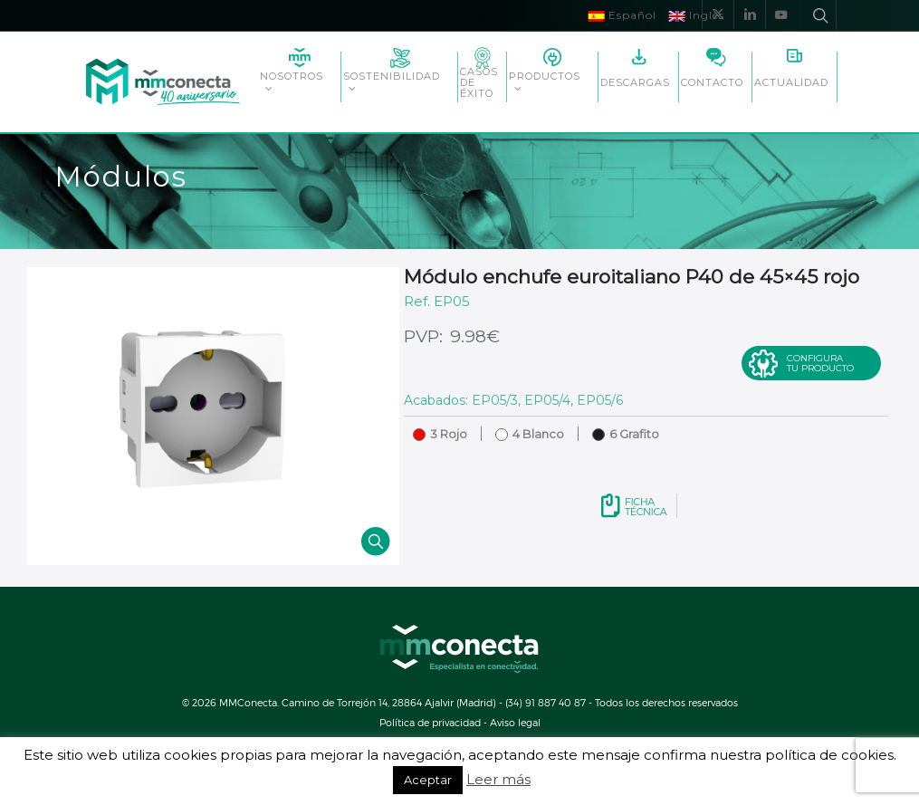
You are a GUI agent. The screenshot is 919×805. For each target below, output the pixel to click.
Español (622, 15)
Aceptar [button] (428, 779)
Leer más (498, 779)
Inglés (696, 15)
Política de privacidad (430, 722)
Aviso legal (515, 722)
